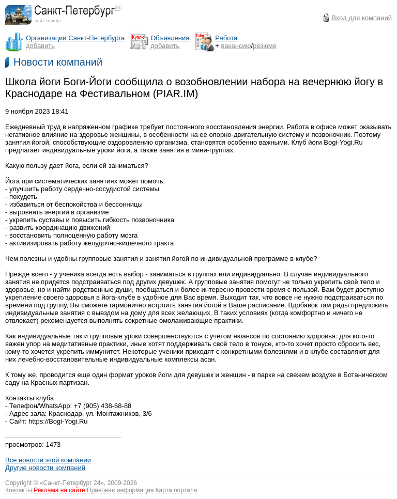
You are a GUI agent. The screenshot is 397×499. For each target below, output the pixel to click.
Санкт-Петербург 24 (72, 483)
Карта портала (176, 490)
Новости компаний (57, 62)
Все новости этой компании (48, 460)
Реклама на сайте (59, 490)
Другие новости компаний (45, 468)
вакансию (236, 46)
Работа (226, 38)
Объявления (169, 38)
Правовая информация (120, 490)
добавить (40, 46)
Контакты (18, 490)
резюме (265, 46)
